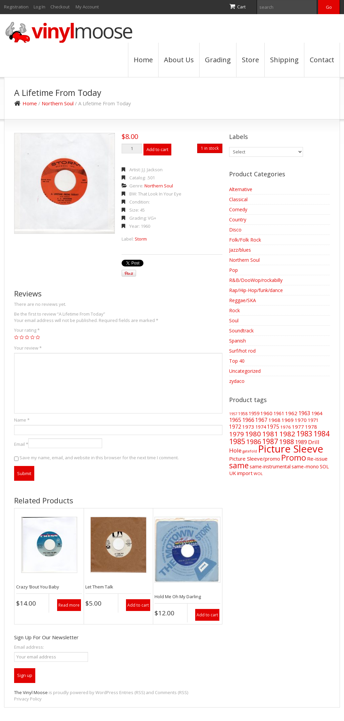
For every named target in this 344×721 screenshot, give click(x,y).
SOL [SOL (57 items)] (324, 466)
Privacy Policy (28, 699)
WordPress (106, 692)
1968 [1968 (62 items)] (274, 420)
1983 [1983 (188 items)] (304, 433)
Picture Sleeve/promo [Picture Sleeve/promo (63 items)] (254, 458)
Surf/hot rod (242, 351)
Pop (233, 270)
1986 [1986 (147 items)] (253, 441)
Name (22, 420)
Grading (218, 59)
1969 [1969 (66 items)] (288, 420)
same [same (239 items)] (239, 465)
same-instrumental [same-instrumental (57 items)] (270, 466)
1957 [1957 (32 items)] (233, 413)
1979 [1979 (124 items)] (236, 434)
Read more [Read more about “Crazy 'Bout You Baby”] (69, 605)
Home (143, 59)
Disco (235, 229)
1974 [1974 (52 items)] (260, 427)
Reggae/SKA (242, 300)
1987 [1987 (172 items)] (270, 441)
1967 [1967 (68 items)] (261, 420)
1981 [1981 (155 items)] (270, 433)
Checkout (60, 7)
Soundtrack (241, 330)
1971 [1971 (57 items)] (313, 420)
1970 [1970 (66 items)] (301, 420)
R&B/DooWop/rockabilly (256, 280)
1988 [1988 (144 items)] (286, 441)
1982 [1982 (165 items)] (287, 433)
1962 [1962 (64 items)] (291, 413)
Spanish (237, 340)
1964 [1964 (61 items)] (316, 413)
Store (250, 59)
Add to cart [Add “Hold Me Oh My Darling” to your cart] (207, 615)
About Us (179, 59)
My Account (87, 7)
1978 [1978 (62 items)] (311, 426)
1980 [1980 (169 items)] (253, 433)
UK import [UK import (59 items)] (241, 473)
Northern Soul (58, 103)
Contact (322, 59)
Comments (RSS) (171, 692)
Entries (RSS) (132, 692)
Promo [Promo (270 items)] (293, 457)
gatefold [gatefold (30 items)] (250, 451)
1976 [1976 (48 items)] (285, 427)
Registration (16, 7)
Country (237, 219)
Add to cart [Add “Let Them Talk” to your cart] (138, 605)
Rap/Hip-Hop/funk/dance (256, 290)
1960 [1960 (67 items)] (266, 413)
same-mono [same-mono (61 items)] (305, 466)
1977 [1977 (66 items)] (298, 426)
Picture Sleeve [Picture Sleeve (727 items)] (290, 449)
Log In (39, 7)
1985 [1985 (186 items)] (237, 441)
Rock (234, 310)
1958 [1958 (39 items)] (243, 414)
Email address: (29, 647)
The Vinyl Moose (31, 692)
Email (21, 444)
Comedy (238, 209)
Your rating (27, 330)
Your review (28, 348)
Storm (141, 239)
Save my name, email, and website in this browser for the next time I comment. (99, 458)
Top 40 (237, 361)
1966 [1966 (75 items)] (248, 420)
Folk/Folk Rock (245, 240)
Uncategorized (245, 371)
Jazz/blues (240, 250)
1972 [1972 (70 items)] (235, 426)
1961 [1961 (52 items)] (278, 413)
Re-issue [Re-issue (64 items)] (317, 458)
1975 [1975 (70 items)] (273, 426)
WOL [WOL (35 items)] (258, 473)
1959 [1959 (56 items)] (254, 413)
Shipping (284, 59)
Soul (234, 320)
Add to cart (157, 149)
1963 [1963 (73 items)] (304, 413)
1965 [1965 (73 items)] (235, 420)
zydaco (237, 381)
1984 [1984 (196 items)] (321, 433)
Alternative (240, 189)
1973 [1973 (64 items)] (248, 426)
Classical (238, 199)
